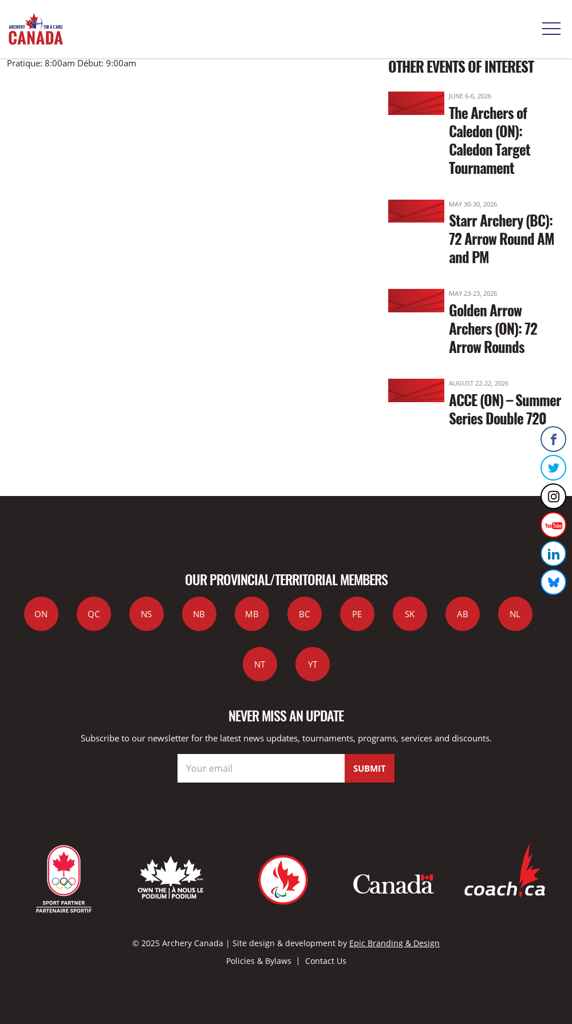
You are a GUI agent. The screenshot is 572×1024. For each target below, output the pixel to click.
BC (304, 614)
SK (410, 614)
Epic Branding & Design (394, 943)
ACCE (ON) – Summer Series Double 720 (505, 408)
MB (252, 614)
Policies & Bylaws (258, 960)
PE (357, 614)
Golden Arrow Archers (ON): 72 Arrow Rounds (493, 328)
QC (94, 614)
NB (199, 614)
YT (312, 664)
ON (41, 614)
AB (462, 614)
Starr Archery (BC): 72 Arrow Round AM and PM (501, 238)
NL (515, 614)
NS (146, 614)
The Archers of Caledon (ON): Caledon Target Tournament (489, 140)
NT (259, 664)
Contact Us (325, 960)
